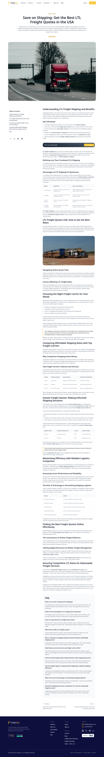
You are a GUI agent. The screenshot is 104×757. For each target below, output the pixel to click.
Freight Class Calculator (71, 738)
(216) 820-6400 (88, 726)
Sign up (92, 3)
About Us (56, 3)
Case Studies (53, 729)
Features (23, 3)
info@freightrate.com (90, 724)
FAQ (10, 131)
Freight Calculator (70, 741)
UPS (70, 744)
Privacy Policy (86, 752)
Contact (52, 732)
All (74, 744)
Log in (85, 3)
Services (31, 3)
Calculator (47, 3)
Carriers (39, 3)
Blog (62, 3)
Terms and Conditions (76, 752)
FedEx (66, 744)
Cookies (94, 752)
